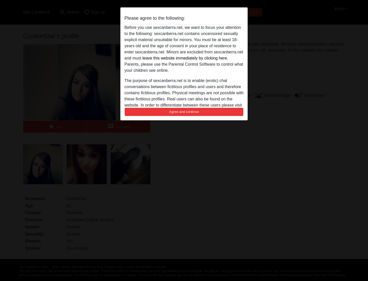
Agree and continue (184, 112)
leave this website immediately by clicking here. (185, 58)
